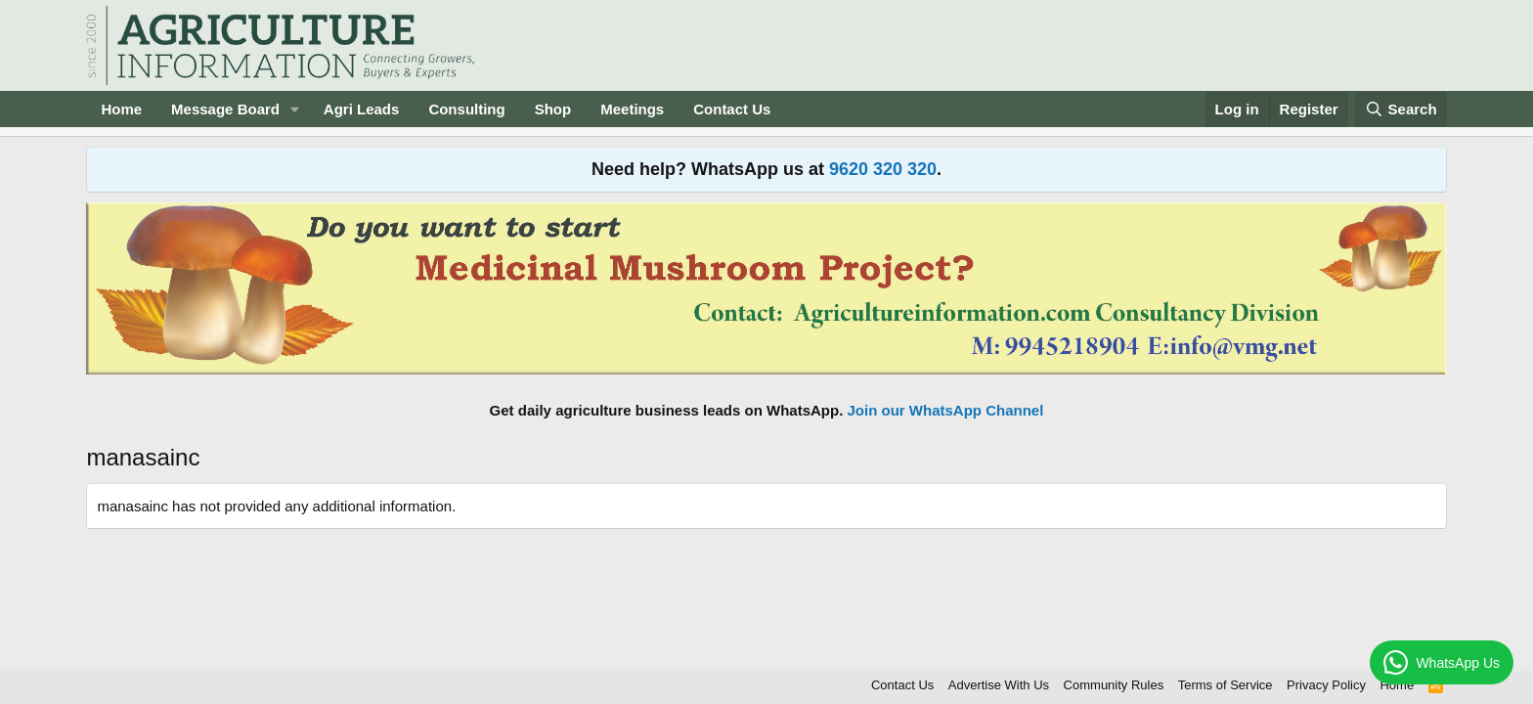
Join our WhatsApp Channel (946, 410)
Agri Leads (362, 109)
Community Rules (1114, 685)
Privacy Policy (1326, 685)
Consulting (466, 109)
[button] (295, 109)
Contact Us (731, 109)
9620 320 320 (883, 169)
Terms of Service (1225, 685)
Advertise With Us (998, 685)
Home (121, 109)
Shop (553, 109)
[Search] (1401, 109)
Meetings (632, 109)
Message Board (225, 109)
